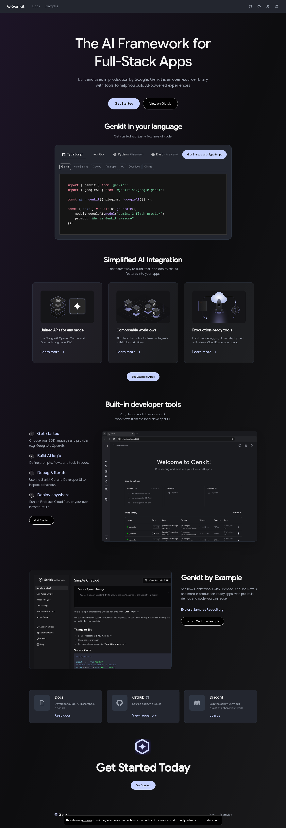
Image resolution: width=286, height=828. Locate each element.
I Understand (211, 820)
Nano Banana (85, 167)
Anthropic (122, 167)
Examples (51, 6)
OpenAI (105, 167)
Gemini (66, 167)
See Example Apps (143, 378)
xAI (136, 167)
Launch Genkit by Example (202, 622)
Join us (215, 717)
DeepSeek (150, 167)
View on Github (160, 104)
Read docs (63, 717)
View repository (144, 717)
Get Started (124, 104)
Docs (36, 6)
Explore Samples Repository (202, 611)
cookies (87, 820)
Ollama (167, 167)
